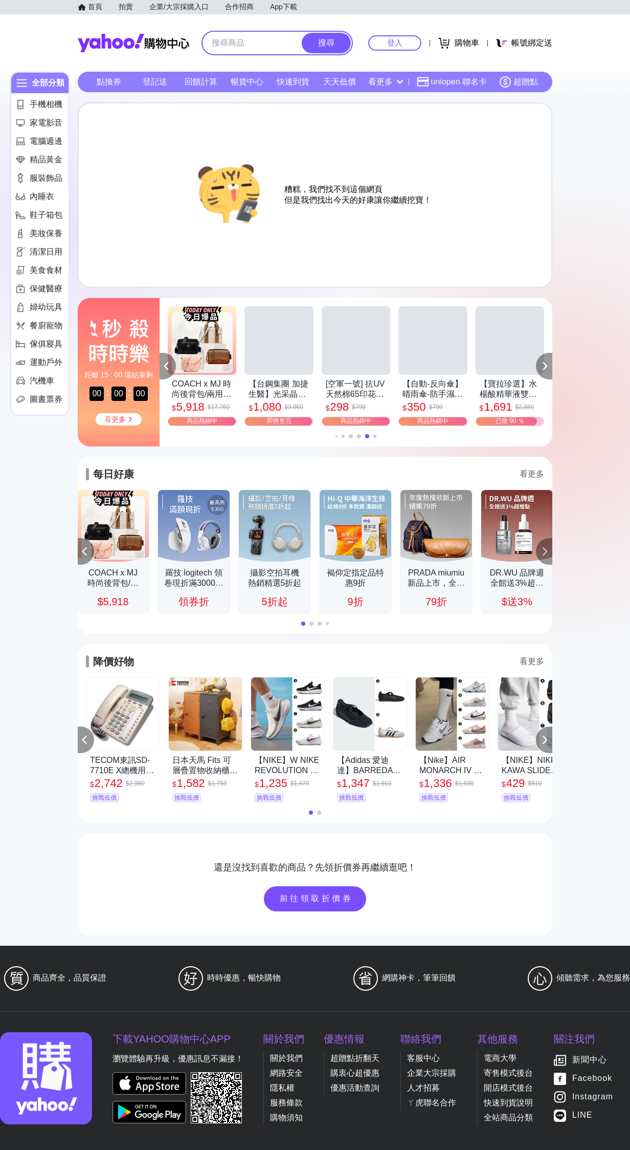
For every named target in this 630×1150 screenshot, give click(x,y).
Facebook (592, 1078)
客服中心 (423, 1058)
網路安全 (286, 1073)
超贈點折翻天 (354, 1058)
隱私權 (282, 1087)
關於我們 (286, 1058)
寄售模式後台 (508, 1073)
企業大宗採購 (431, 1073)
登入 (394, 42)
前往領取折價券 (316, 898)
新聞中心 (589, 1060)
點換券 (109, 81)
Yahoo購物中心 (133, 43)
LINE (582, 1115)
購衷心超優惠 (354, 1073)
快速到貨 (293, 81)
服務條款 (286, 1102)
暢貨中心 (247, 81)
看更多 (385, 81)
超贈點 (518, 82)
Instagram (592, 1097)
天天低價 (339, 81)
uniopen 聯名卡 (452, 82)
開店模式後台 (508, 1087)
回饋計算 (201, 81)
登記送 (155, 81)
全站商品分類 (508, 1117)
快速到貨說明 (508, 1102)
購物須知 (286, 1117)
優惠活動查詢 (354, 1087)
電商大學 (500, 1058)
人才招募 (423, 1087)
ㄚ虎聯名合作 (431, 1102)
